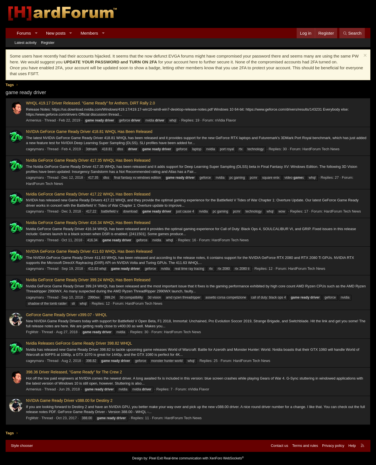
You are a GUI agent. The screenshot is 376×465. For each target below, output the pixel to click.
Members (89, 33)
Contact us (279, 445)
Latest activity (26, 42)
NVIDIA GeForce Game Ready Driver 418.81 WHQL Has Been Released (89, 131)
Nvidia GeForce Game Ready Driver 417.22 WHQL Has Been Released (88, 194)
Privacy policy (333, 445)
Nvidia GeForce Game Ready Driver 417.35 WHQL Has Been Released (88, 160)
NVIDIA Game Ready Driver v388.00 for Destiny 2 (69, 400)
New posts (56, 33)
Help (352, 445)
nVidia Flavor (225, 120)
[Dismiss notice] (364, 56)
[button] (36, 33)
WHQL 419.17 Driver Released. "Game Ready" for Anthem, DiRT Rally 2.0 (90, 103)
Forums (24, 33)
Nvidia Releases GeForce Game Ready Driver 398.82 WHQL (79, 343)
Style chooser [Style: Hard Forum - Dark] (22, 445)
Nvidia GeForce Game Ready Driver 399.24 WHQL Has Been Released (88, 280)
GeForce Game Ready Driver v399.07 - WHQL (66, 315)
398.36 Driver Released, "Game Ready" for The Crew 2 (74, 372)
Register (47, 42)
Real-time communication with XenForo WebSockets (204, 458)
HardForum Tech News (320, 149)
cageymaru (35, 149)
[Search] (352, 33)
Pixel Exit (156, 458)
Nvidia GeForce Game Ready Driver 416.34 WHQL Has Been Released (88, 222)
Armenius (33, 120)
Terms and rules (305, 445)
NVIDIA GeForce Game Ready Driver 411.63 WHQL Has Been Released (89, 251)
